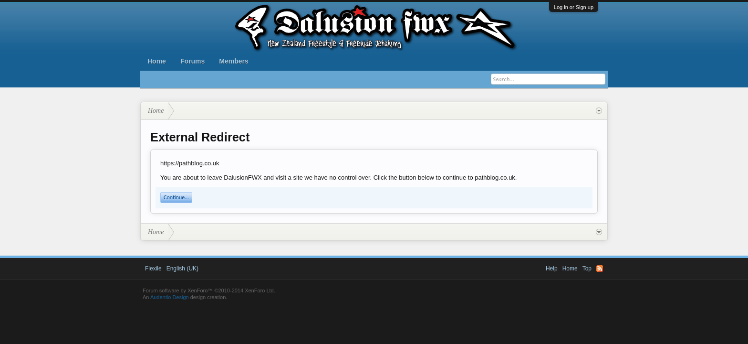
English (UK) (182, 268)
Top (587, 268)
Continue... (176, 197)
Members (233, 61)
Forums (192, 61)
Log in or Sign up (573, 7)
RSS (599, 268)
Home (156, 61)
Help (552, 268)
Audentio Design (169, 297)
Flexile (153, 268)
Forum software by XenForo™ (209, 290)
